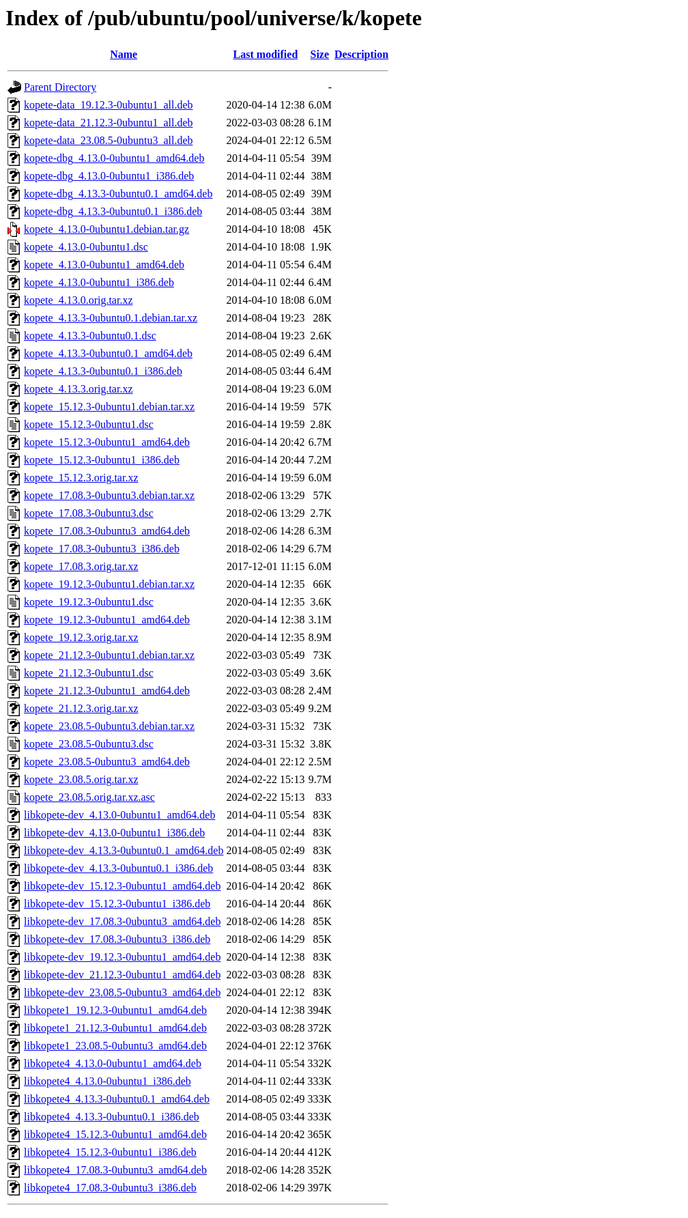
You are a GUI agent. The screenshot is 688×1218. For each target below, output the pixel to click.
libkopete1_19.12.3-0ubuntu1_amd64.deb (115, 1010)
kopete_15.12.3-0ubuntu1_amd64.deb (107, 442)
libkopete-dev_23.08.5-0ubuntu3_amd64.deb (122, 992)
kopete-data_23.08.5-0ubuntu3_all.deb (108, 140)
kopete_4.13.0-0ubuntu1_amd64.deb (104, 264)
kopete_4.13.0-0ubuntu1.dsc (86, 247)
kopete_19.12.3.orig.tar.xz (81, 637)
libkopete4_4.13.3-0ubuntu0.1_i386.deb (111, 1116)
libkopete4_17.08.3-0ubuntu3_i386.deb (110, 1187)
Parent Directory (60, 87)
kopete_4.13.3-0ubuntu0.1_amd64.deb (108, 353)
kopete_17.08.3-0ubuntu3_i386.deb (102, 548)
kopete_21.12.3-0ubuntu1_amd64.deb (107, 690)
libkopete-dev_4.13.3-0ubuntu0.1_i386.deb (118, 868)
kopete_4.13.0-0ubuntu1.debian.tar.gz (106, 229)
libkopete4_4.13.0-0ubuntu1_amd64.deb (112, 1063)
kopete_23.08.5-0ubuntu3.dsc (89, 744)
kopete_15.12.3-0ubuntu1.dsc (89, 424)
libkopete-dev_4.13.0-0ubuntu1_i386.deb (114, 832)
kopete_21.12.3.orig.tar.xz (81, 708)
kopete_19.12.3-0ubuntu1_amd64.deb (107, 619)
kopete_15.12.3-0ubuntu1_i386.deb (102, 460)
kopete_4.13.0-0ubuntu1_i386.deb (99, 282)
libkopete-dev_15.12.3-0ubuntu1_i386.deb (117, 903)
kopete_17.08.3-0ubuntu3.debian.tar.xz (109, 495)
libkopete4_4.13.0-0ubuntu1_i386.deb (107, 1081)
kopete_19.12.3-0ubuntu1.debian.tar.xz (109, 584)
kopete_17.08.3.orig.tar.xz (81, 566)
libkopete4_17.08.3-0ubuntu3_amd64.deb (115, 1170)
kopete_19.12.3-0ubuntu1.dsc (89, 602)
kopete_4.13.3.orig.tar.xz (78, 389)
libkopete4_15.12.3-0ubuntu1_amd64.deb (115, 1134)
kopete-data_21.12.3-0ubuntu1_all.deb (108, 122)
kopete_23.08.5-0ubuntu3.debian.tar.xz (109, 726)
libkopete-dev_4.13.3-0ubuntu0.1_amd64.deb (123, 850)
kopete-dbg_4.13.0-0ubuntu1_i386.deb (109, 176)
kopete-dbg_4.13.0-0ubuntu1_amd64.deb (114, 158)
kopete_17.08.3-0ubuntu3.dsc (89, 513)
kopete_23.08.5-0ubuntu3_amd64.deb (107, 761)
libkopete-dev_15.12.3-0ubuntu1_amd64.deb (122, 886)
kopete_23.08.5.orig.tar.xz (81, 779)
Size (320, 54)
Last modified (265, 54)
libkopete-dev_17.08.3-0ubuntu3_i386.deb (117, 939)
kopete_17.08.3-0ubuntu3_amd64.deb (107, 531)
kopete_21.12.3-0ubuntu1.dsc (89, 673)
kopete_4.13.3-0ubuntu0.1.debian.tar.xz (110, 318)
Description (361, 54)
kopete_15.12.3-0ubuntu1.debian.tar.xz (109, 406)
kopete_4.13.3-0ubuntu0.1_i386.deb (103, 371)
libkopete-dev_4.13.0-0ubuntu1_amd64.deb (119, 815)
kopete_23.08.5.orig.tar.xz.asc (89, 797)
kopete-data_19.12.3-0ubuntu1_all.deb (108, 105)
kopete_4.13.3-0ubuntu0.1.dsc (90, 335)
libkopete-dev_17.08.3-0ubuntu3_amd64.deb (122, 921)
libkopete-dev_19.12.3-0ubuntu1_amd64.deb (122, 957)
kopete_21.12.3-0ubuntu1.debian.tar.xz (109, 655)
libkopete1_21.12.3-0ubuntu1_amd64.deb (115, 1028)
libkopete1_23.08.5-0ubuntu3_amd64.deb (115, 1045)
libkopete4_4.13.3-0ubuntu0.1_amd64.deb (117, 1099)
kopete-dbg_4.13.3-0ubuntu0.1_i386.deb (113, 211)
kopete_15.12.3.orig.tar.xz (81, 477)
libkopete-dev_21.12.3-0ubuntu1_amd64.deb (122, 974)
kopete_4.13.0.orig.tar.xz (78, 300)
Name (123, 54)
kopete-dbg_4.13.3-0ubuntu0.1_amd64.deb (118, 193)
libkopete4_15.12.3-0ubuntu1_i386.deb (110, 1152)
